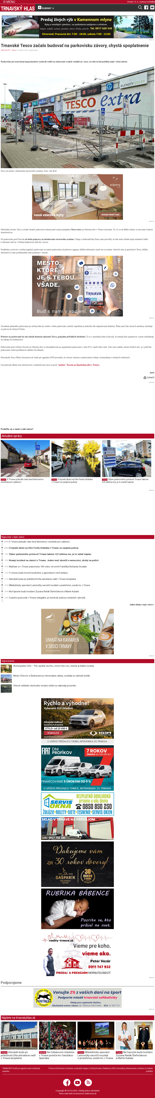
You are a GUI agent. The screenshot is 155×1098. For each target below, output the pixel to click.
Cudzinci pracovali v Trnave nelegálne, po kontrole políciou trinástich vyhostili (47, 597)
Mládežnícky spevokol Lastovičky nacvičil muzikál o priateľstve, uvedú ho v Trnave (49, 585)
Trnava (14, 50)
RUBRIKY (46, 8)
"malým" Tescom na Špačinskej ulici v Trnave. (78, 365)
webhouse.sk (90, 1093)
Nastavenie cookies (135, 1068)
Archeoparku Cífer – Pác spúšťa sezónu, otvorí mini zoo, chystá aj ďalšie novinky (53, 666)
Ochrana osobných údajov (77, 1068)
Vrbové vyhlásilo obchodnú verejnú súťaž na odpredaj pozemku (44, 685)
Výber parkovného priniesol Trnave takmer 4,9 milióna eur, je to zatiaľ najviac (125, 480)
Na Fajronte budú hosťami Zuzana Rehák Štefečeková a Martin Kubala (44, 591)
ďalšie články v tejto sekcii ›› (142, 605)
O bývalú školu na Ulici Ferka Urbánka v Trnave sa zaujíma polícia (72, 480)
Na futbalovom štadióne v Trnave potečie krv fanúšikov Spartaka (56, 1055)
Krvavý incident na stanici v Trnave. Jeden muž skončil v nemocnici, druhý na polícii (54, 560)
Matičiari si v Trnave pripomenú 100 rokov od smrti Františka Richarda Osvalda (48, 566)
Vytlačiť (149, 377)
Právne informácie (57, 1068)
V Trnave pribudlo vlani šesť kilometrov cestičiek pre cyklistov (39, 541)
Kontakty (121, 1068)
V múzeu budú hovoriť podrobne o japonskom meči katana (38, 572)
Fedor (152, 1)
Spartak (43, 1052)
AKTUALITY (5, 50)
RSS (114, 1068)
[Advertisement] (26, 405)
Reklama (107, 1068)
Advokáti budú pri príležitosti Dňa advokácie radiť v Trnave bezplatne (42, 579)
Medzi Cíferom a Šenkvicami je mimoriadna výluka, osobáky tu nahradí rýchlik (51, 675)
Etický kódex (96, 1068)
